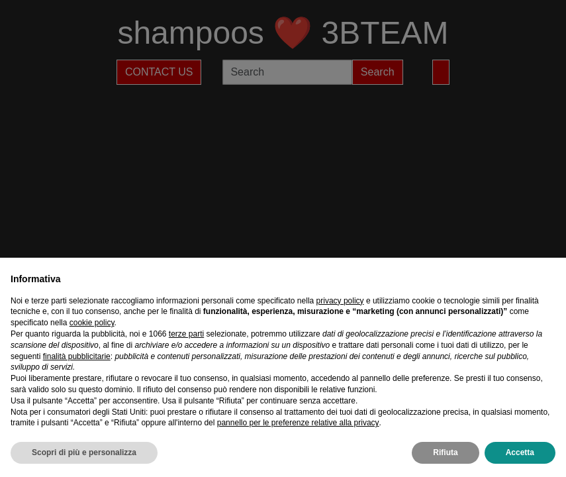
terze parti (186, 334)
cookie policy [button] (92, 322)
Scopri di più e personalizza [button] (84, 452)
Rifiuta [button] (445, 452)
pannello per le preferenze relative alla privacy (298, 422)
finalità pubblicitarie (77, 356)
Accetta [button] (520, 452)
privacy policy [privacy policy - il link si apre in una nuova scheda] (340, 300)
